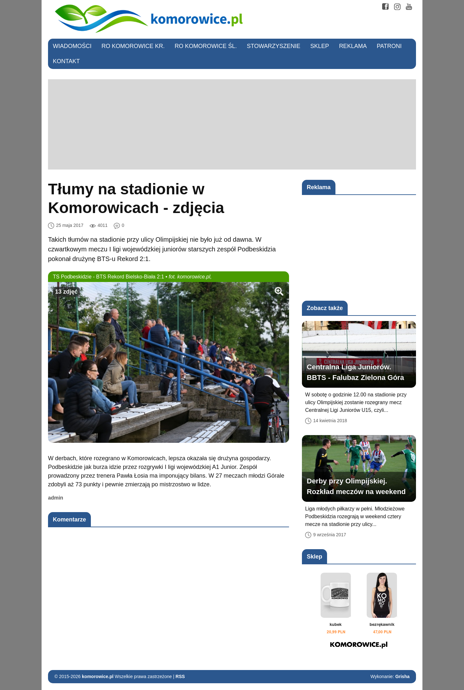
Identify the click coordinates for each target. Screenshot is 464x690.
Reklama (353, 46)
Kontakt (66, 61)
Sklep (319, 46)
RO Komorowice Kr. (133, 46)
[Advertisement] (232, 124)
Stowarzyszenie (273, 46)
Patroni (389, 46)
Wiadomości (72, 46)
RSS (180, 676)
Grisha (402, 676)
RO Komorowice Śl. (206, 46)
